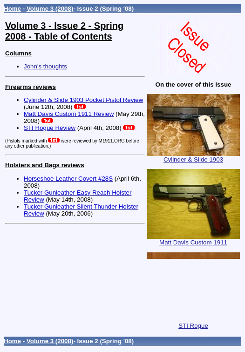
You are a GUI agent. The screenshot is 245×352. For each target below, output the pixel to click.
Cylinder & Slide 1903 (193, 156)
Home (12, 8)
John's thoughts (45, 66)
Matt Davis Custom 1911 (193, 239)
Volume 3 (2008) (50, 8)
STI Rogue (193, 323)
